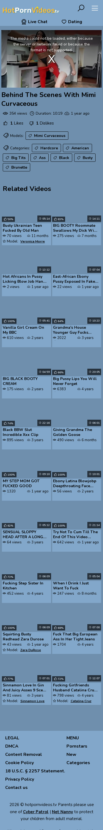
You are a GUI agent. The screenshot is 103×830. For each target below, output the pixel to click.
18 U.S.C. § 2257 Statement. (35, 771)
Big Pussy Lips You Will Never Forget (75, 381)
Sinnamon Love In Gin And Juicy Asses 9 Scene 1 (25, 688)
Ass (39, 158)
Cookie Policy (19, 763)
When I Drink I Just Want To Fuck (71, 586)
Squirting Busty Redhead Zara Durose (23, 637)
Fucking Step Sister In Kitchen (23, 586)
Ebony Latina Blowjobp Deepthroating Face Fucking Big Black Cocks (75, 484)
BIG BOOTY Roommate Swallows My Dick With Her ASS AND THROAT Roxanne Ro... (75, 228)
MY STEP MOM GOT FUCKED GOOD (21, 484)
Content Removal (23, 754)
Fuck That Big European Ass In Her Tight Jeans (75, 637)
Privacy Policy (19, 779)
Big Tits (15, 158)
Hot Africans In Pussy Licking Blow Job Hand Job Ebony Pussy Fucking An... (24, 279)
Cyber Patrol (36, 812)
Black (60, 158)
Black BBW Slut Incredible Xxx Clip (20, 432)
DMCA (11, 746)
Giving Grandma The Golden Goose (72, 432)
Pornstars (76, 746)
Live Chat (34, 22)
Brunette (15, 167)
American (77, 148)
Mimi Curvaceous (46, 136)
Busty (84, 158)
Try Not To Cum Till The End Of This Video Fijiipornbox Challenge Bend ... (75, 535)
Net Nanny (62, 812)
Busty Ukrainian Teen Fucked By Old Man (22, 228)
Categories (78, 763)
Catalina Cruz (81, 701)
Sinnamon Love (32, 701)
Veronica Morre (32, 241)
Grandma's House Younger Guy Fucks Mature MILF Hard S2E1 (74, 330)
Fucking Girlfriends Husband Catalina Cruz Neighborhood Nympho (75, 688)
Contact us (16, 788)
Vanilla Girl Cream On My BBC (23, 330)
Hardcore (46, 148)
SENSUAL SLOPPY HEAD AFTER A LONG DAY (23, 535)
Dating (71, 22)
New (71, 754)
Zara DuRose (30, 650)
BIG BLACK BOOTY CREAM (20, 381)
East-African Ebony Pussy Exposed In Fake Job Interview (74, 279)
